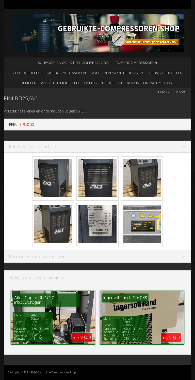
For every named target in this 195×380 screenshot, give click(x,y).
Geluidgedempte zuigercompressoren (49, 72)
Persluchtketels (165, 72)
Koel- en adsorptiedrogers (117, 72)
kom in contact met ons (150, 83)
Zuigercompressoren (136, 62)
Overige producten (103, 83)
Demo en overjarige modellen (50, 83)
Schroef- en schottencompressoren (74, 62)
